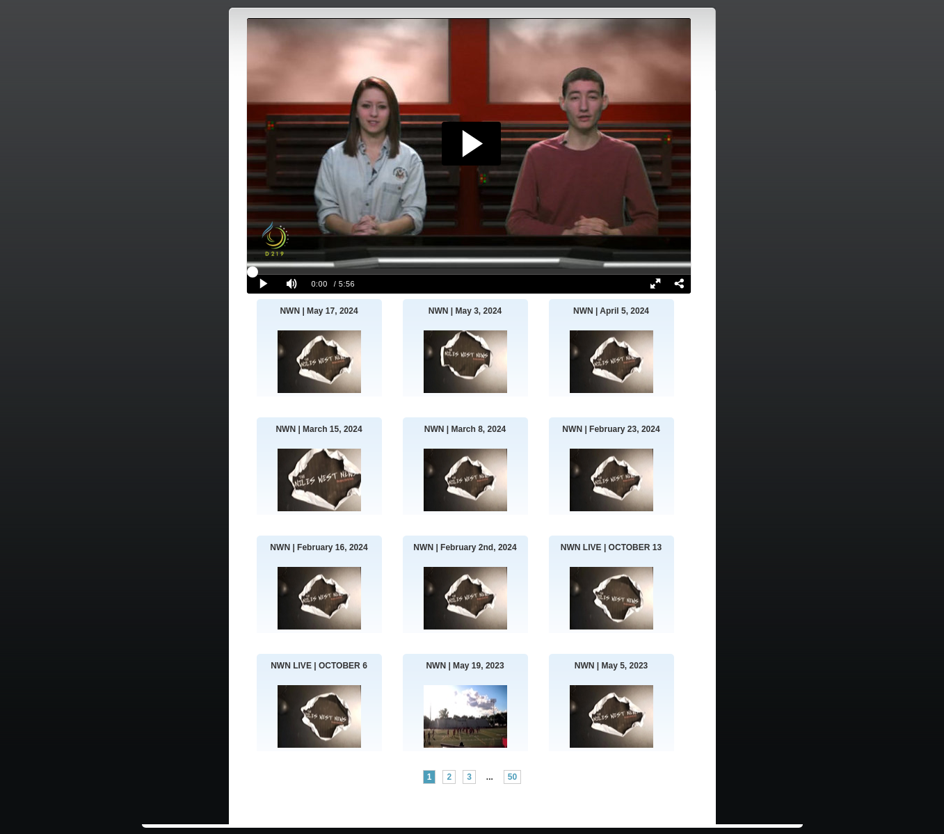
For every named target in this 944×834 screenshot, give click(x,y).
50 (512, 777)
